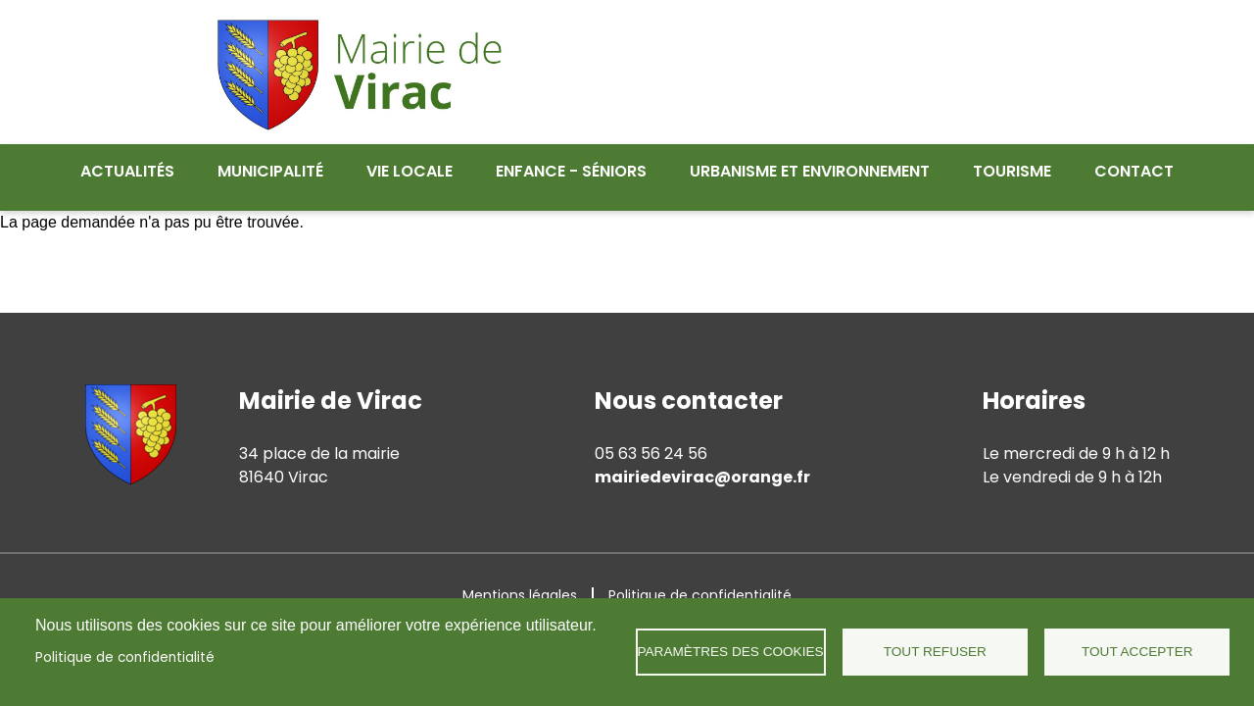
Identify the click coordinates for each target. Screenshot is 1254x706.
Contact (1134, 171)
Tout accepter (1137, 651)
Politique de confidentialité (125, 657)
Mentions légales (519, 583)
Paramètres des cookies (731, 651)
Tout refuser (935, 651)
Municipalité (270, 171)
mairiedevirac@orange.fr (702, 465)
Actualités (127, 171)
